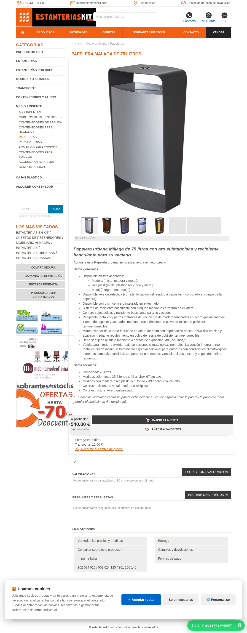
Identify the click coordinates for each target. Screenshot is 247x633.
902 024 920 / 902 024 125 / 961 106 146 (107, 567)
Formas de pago (169, 558)
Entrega (163, 541)
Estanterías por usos (34, 70)
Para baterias (30, 142)
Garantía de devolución (43, 276)
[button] (225, 64)
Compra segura (43, 267)
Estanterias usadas (33, 258)
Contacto (189, 17)
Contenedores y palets (36, 97)
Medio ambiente (29, 106)
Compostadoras (32, 167)
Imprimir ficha (87, 558)
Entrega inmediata (43, 284)
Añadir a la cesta (162, 420)
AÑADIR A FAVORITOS (162, 429)
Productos (45, 32)
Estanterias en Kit (32, 232)
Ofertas (108, 32)
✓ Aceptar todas (141, 599)
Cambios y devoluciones (175, 549)
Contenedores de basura (40, 122)
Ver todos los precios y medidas (100, 541)
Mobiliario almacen (32, 79)
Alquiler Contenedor (34, 186)
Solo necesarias (181, 599)
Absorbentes (30, 112)
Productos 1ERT (29, 52)
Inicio (78, 43)
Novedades (78, 32)
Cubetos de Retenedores (40, 117)
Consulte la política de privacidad (34, 216)
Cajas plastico (29, 177)
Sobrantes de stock (149, 32)
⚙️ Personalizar (218, 599)
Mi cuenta (209, 17)
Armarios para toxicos (38, 147)
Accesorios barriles (36, 161)
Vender (218, 32)
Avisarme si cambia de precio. (99, 449)
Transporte (26, 88)
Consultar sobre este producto (99, 549)
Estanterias (26, 61)
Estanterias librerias (35, 253)
